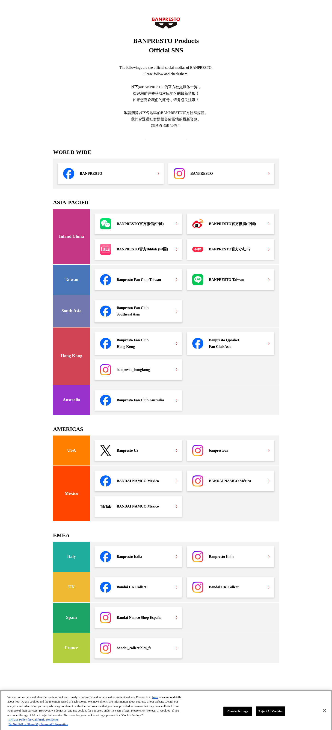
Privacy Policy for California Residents (33, 721)
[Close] (325, 712)
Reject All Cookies (270, 713)
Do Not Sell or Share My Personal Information (38, 726)
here (155, 699)
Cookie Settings (238, 713)
